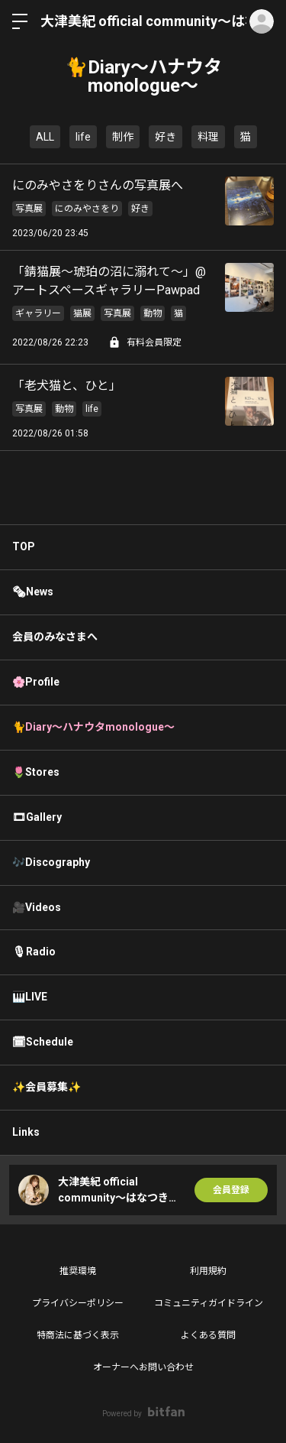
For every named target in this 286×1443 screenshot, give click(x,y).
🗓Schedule (42, 1042)
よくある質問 (208, 1335)
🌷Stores (35, 772)
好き (165, 137)
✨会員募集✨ (46, 1087)
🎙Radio (34, 951)
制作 (122, 137)
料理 (208, 137)
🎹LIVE (29, 997)
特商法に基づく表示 (78, 1335)
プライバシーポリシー (78, 1303)
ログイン (261, 21)
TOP (23, 546)
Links (26, 1132)
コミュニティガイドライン (208, 1303)
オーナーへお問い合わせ (143, 1367)
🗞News (32, 591)
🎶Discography (51, 862)
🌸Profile (35, 682)
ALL (45, 137)
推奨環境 (77, 1271)
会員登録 (231, 1190)
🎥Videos (36, 907)
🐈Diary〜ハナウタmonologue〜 (93, 727)
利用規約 (208, 1271)
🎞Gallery (37, 817)
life (83, 137)
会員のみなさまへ (55, 637)
